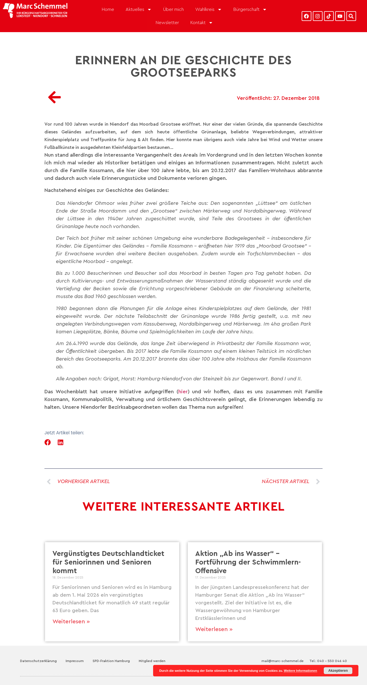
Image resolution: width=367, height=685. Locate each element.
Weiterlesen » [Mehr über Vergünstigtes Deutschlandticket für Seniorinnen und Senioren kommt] (71, 621)
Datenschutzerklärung (38, 661)
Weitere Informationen (300, 670)
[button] (47, 442)
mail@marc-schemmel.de (282, 661)
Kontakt (201, 22)
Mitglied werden (152, 661)
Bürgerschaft (250, 9)
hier (183, 391)
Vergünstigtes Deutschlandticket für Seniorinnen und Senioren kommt (108, 562)
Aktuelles (139, 9)
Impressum (75, 661)
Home (108, 9)
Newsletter (167, 22)
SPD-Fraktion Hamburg (111, 661)
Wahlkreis (208, 9)
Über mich (173, 9)
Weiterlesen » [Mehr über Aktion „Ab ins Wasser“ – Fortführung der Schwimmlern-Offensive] (214, 629)
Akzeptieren (338, 671)
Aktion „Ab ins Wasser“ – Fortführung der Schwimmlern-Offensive (248, 562)
